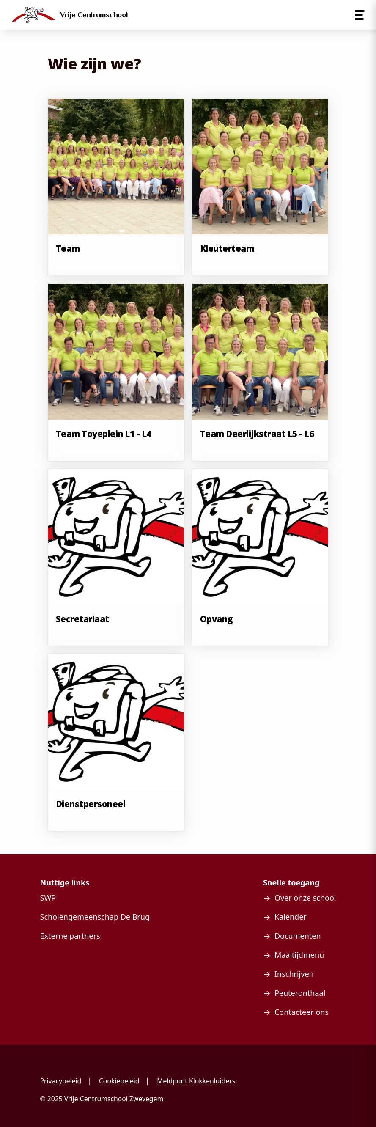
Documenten (297, 936)
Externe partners (70, 936)
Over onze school (305, 898)
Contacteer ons (301, 1012)
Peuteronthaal (299, 993)
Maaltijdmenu (299, 955)
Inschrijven (294, 974)
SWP (48, 898)
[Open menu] (359, 15)
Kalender (290, 917)
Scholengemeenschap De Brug (95, 917)
